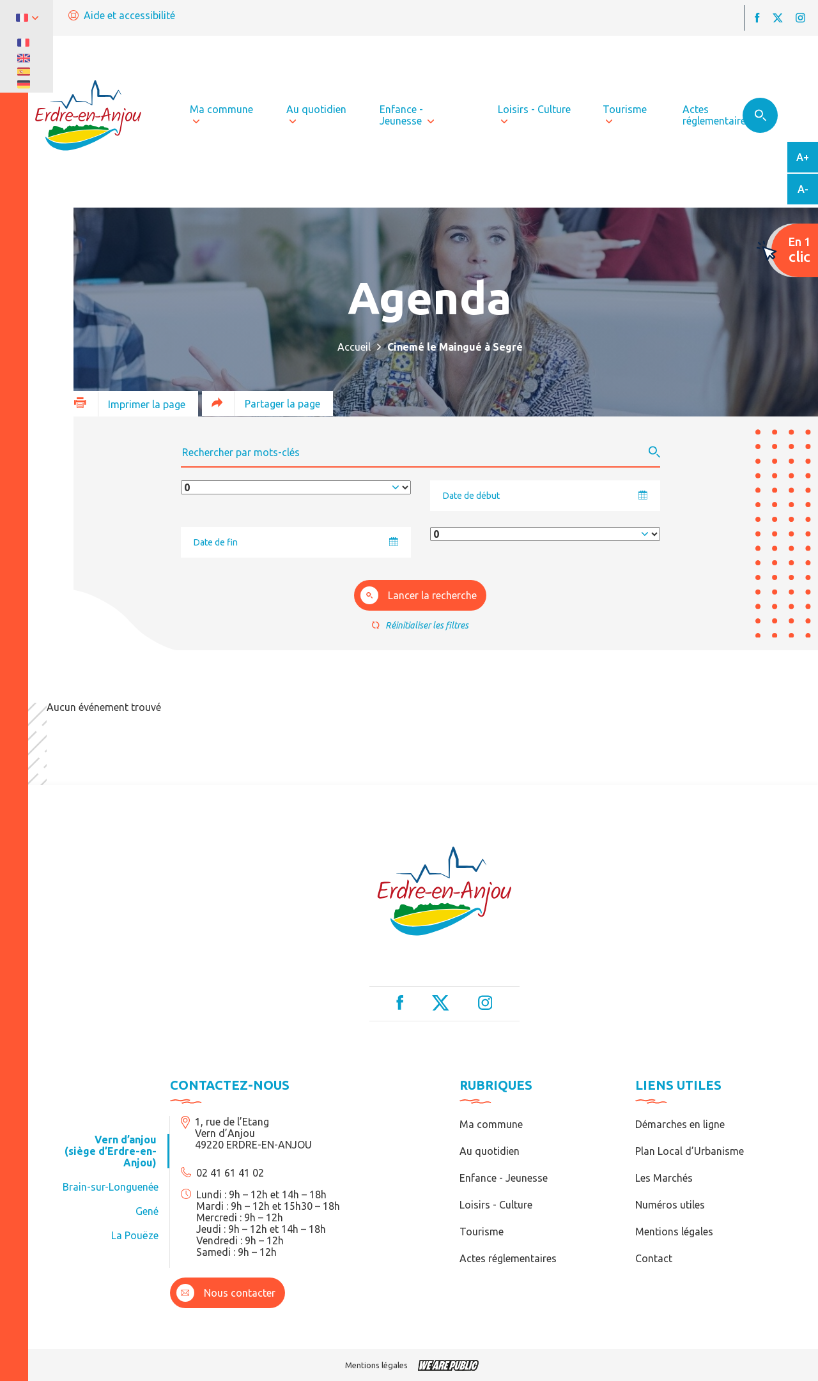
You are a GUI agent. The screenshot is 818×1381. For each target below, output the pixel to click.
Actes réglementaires (508, 1258)
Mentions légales (674, 1231)
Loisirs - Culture (495, 1204)
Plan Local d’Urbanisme (689, 1151)
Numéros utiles (670, 1204)
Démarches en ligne (680, 1124)
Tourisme (481, 1231)
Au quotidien (489, 1151)
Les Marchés (664, 1178)
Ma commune (491, 1124)
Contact (653, 1258)
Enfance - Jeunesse (503, 1178)
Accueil (354, 347)
